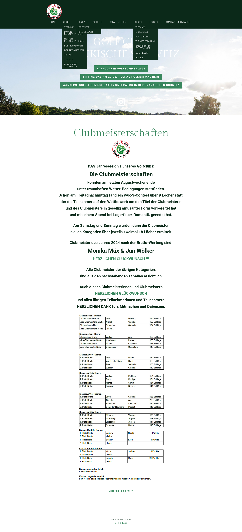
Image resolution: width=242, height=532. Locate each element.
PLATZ (81, 22)
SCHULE (97, 22)
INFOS (137, 22)
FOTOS (153, 22)
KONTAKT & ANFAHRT (178, 22)
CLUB (66, 22)
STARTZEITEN (118, 22)
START (51, 22)
